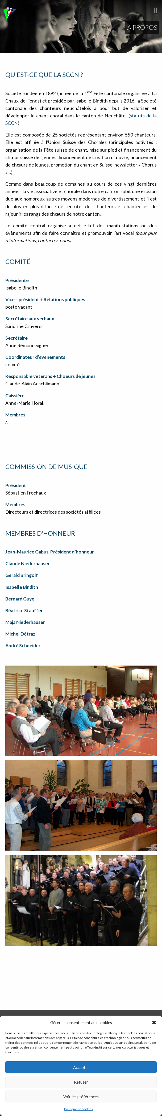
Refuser (81, 1082)
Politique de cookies (78, 1109)
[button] (154, 1022)
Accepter (81, 1067)
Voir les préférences (81, 1096)
